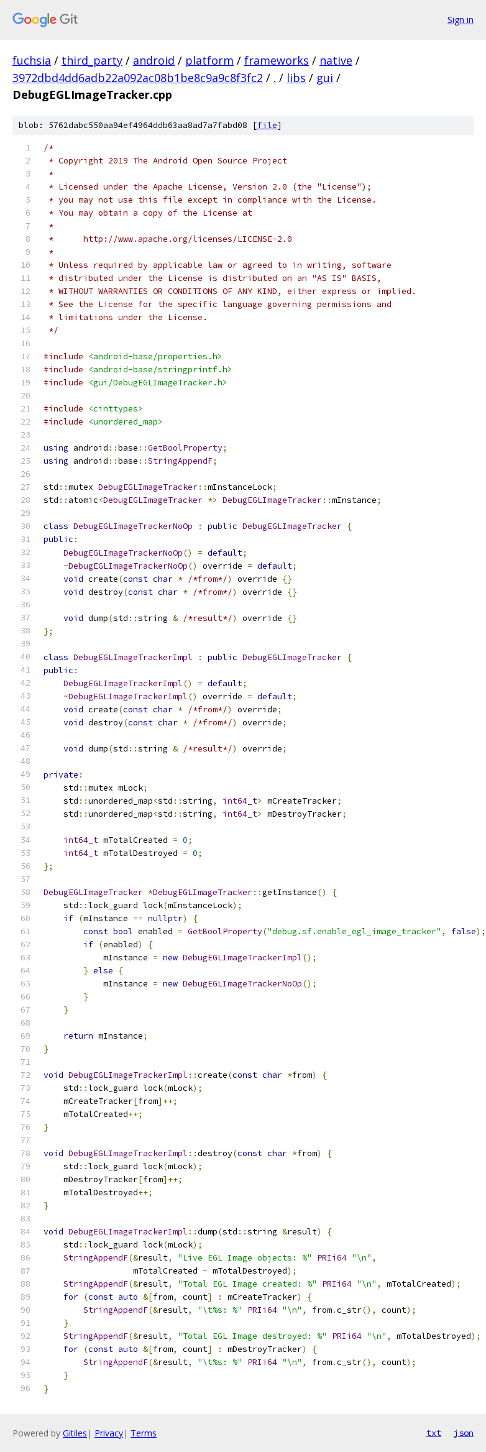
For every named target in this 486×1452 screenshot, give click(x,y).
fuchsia (31, 60)
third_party (92, 60)
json (464, 1432)
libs (296, 77)
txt (433, 1432)
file (267, 125)
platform (209, 60)
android (154, 60)
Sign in (460, 19)
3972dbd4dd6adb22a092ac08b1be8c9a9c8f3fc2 (137, 77)
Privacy (108, 1433)
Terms (144, 1433)
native (335, 60)
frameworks (276, 60)
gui (324, 77)
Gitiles (75, 1433)
